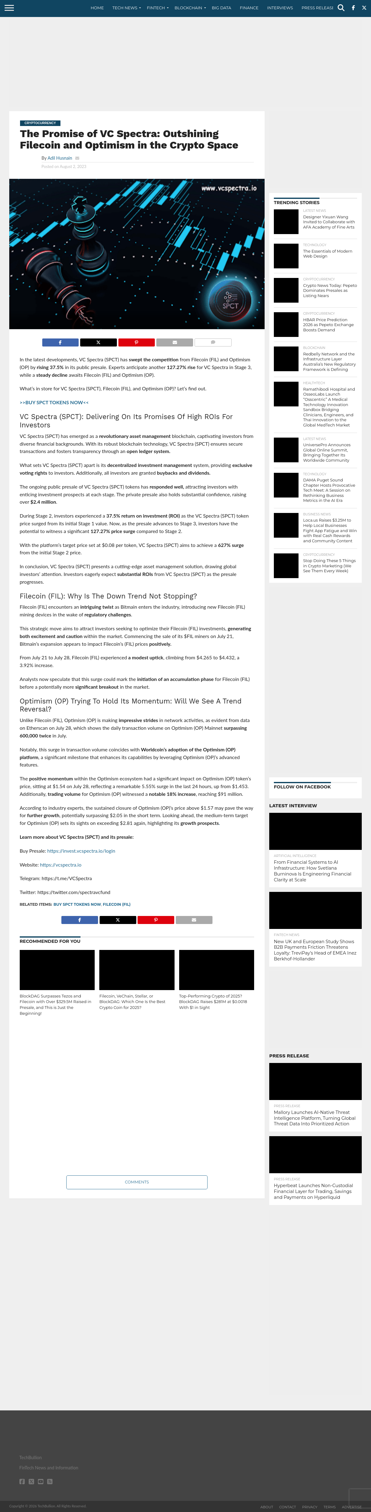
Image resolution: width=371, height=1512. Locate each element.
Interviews (280, 7)
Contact (287, 1507)
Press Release (318, 7)
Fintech (156, 7)
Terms (330, 1507)
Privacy (309, 1507)
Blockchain (188, 7)
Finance (249, 7)
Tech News (125, 7)
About (267, 1507)
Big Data (221, 7)
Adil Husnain (59, 158)
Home (97, 7)
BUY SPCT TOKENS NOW (77, 904)
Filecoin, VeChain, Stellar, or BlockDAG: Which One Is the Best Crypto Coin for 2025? (132, 1002)
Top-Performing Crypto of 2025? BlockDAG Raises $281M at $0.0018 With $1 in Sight (213, 1002)
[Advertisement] (185, 63)
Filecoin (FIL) (117, 904)
